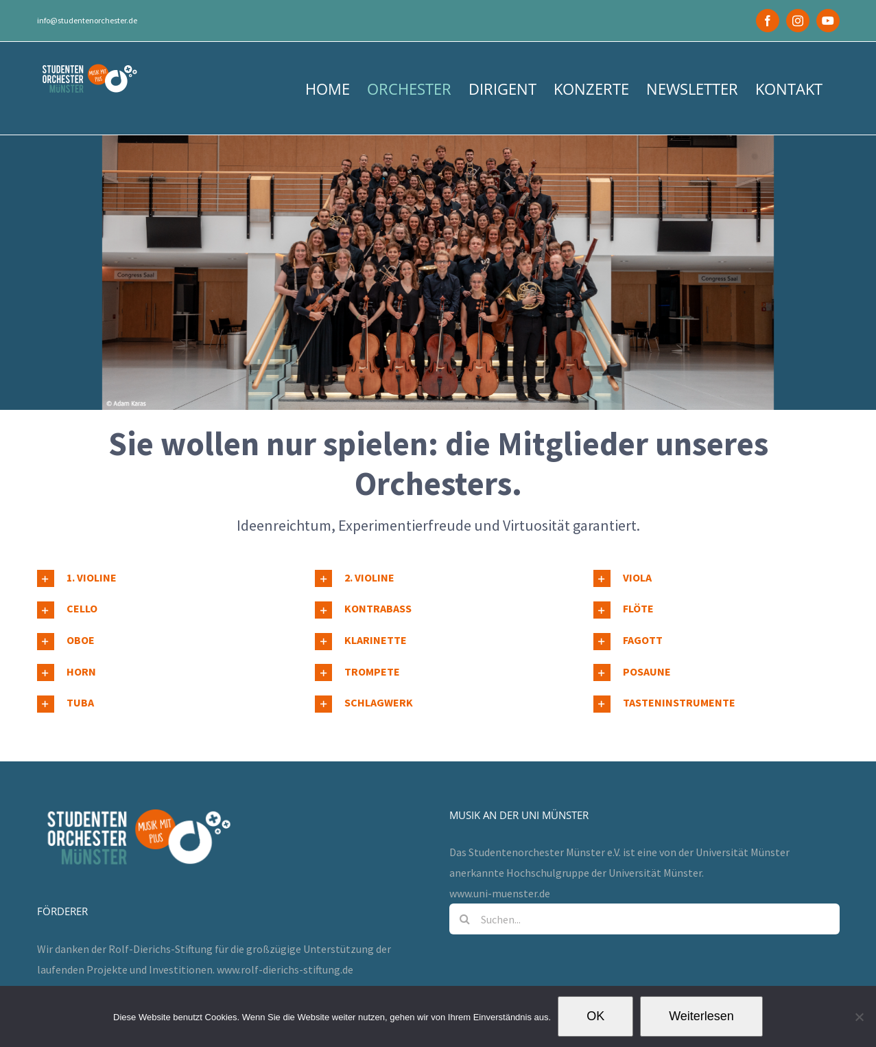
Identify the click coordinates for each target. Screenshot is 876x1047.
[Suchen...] (644, 878)
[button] (160, 579)
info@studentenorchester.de (87, 20)
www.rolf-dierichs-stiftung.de (285, 929)
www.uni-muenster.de (499, 853)
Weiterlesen (701, 1016)
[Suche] (464, 878)
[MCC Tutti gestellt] (438, 272)
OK (595, 1016)
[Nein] (859, 1017)
